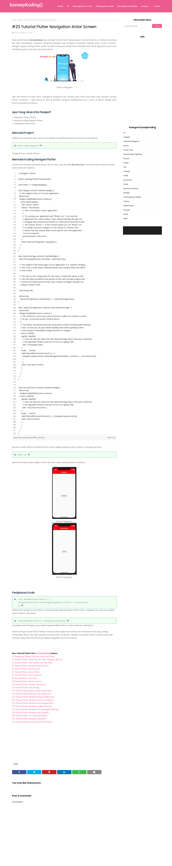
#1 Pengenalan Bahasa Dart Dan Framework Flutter (33, 656)
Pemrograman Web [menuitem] (104, 6)
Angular (127, 137)
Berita (126, 145)
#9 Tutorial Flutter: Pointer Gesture (26, 681)
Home (14, 20)
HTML (126, 175)
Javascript (128, 180)
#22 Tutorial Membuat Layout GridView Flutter (32, 722)
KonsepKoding (42, 653)
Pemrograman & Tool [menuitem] (82, 6)
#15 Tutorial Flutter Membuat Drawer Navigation (32, 700)
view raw (111, 437)
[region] (64, 303)
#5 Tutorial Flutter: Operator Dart (26, 669)
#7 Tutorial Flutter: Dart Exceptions (27, 675)
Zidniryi (16, 32)
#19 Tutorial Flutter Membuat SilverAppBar (30, 712)
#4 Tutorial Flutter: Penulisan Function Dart (30, 666)
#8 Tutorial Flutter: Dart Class (24, 678)
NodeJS (127, 193)
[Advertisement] (64, 741)
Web (126, 218)
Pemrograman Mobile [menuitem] (127, 6)
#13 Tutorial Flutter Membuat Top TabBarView (31, 694)
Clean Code (128, 150)
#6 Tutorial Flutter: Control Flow (26, 672)
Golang (127, 171)
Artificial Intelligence (131, 141)
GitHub (41, 437)
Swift (126, 214)
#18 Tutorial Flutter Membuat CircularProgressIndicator (35, 709)
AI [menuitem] (68, 6)
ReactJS (127, 210)
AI (124, 133)
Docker (126, 158)
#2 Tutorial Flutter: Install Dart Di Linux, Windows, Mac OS (37, 659)
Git (125, 167)
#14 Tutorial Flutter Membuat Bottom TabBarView (33, 697)
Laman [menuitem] (157, 6)
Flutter (20, 20)
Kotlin (126, 184)
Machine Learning (131, 188)
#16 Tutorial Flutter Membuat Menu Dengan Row (33, 703)
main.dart (17, 437)
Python (126, 201)
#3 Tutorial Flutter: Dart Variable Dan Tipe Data (32, 662)
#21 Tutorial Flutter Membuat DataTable (29, 719)
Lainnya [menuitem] (144, 6)
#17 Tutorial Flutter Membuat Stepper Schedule (32, 706)
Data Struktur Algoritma (133, 154)
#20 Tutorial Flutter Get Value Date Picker (29, 715)
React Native (129, 205)
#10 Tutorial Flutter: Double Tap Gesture (29, 684)
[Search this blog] (137, 26)
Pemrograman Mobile (132, 197)
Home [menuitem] (60, 6)
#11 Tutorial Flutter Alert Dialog (25, 687)
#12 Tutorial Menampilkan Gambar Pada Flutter (32, 691)
